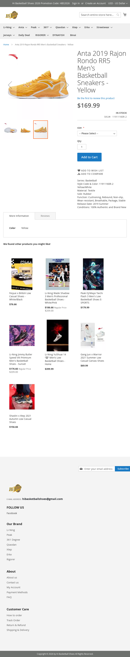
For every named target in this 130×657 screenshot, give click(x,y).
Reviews (45, 215)
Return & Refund (16, 625)
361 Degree (13, 539)
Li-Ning (11, 530)
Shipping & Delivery (18, 630)
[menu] (65, 31)
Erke (9, 554)
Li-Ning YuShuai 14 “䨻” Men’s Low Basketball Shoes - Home (55, 359)
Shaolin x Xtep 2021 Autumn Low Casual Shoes (20, 419)
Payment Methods (17, 592)
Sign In (76, 3)
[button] (118, 3)
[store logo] (12, 15)
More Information (19, 215)
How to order (14, 615)
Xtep (9, 549)
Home (6, 44)
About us (12, 577)
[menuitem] (8, 27)
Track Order (13, 620)
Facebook (12, 513)
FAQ (9, 597)
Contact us (13, 582)
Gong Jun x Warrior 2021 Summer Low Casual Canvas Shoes (92, 357)
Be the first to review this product (96, 98)
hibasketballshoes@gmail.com (42, 499)
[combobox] (100, 14)
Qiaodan (11, 544)
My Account (13, 587)
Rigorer (11, 559)
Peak (9, 534)
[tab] (19, 216)
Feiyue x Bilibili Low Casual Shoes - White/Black (20, 296)
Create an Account (95, 3)
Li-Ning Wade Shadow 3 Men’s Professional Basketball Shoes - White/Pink (57, 298)
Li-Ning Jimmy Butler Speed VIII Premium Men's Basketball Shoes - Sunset (20, 359)
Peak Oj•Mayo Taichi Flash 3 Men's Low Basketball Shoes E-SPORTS (92, 298)
